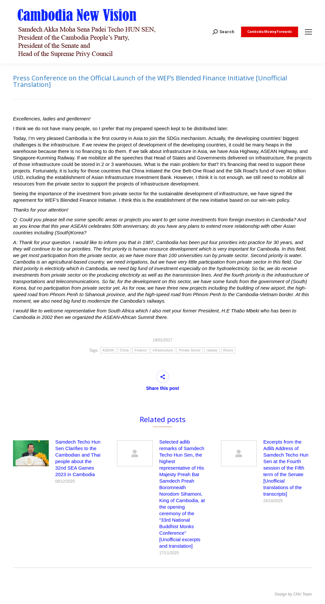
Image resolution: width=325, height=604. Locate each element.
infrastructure (163, 350)
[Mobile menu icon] (308, 31)
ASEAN (108, 350)
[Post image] (31, 453)
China (124, 350)
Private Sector (190, 350)
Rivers (228, 350)
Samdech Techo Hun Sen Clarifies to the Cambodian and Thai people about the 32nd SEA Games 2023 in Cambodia (77, 458)
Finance (141, 350)
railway (211, 350)
